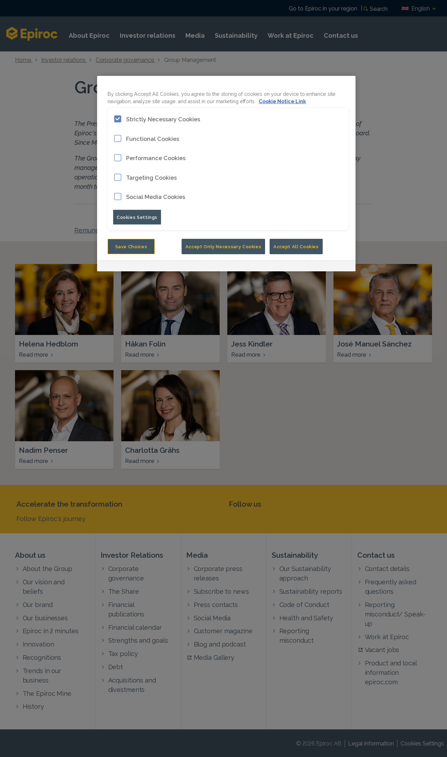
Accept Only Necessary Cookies (223, 246)
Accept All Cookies (296, 246)
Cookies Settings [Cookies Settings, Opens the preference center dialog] (137, 217)
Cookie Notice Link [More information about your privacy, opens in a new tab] (282, 101)
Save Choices (131, 246)
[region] (226, 173)
